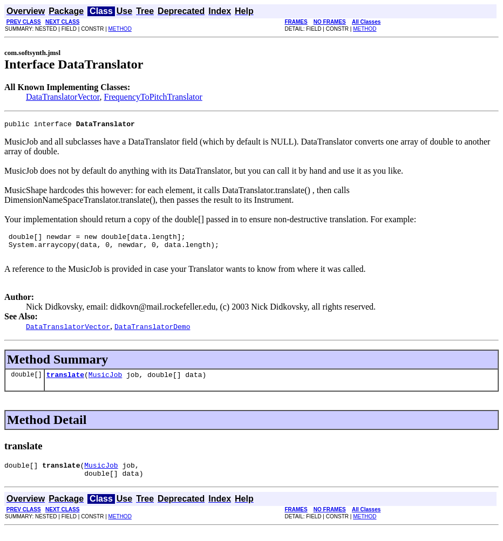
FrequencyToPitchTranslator (153, 96)
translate (65, 382)
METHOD (120, 29)
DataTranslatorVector (63, 96)
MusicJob (105, 382)
